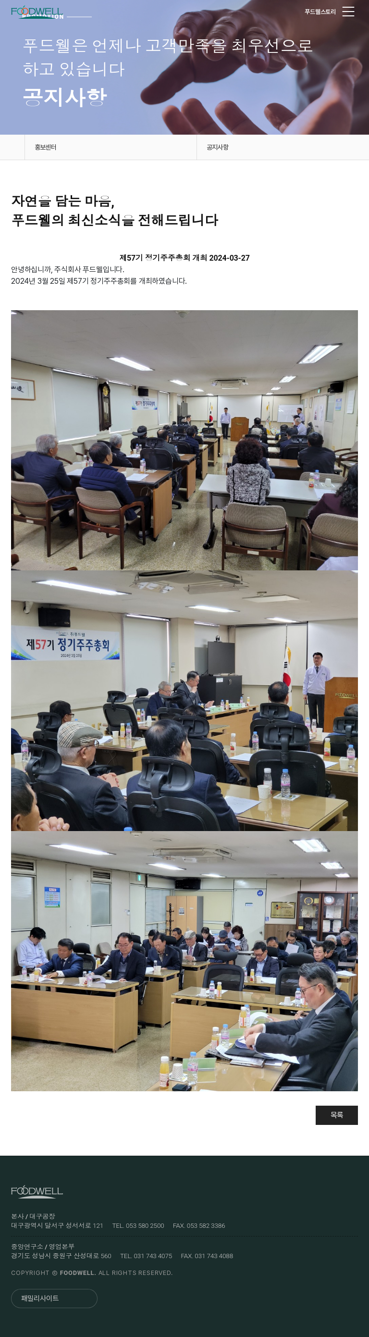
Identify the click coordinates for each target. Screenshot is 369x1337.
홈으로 (12, 147)
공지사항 (217, 147)
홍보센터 (45, 147)
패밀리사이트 (40, 1298)
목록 (336, 1115)
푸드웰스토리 (320, 11)
